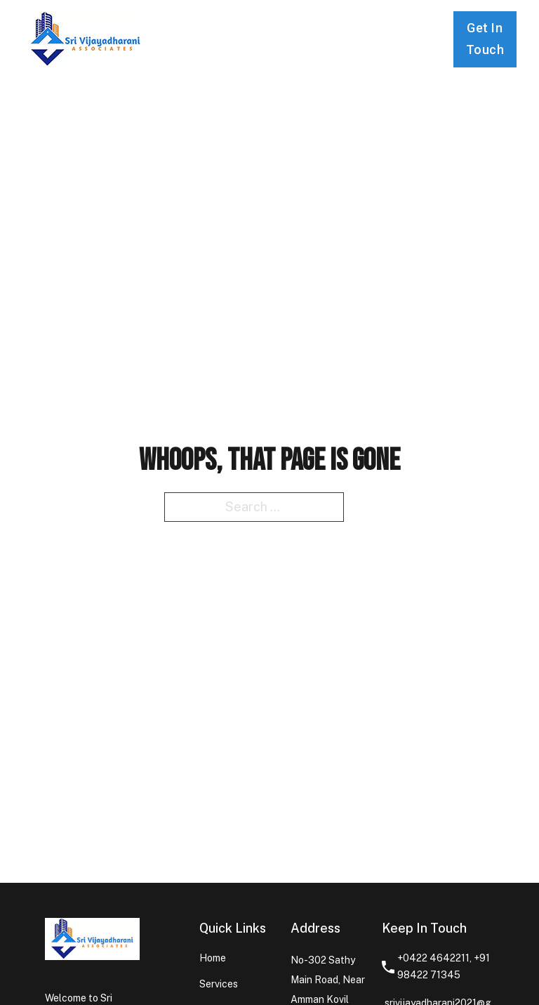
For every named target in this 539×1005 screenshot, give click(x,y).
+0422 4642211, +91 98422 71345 (443, 966)
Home (200, 27)
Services (273, 27)
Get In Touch (485, 38)
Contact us (354, 38)
